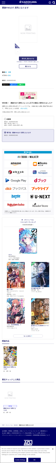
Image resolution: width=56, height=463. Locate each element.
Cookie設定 (28, 435)
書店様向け (44, 431)
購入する (28, 66)
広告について (23, 431)
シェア (14, 84)
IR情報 (10, 431)
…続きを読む (23, 108)
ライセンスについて (33, 431)
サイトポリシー (19, 435)
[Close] (53, 449)
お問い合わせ (41, 433)
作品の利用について (30, 433)
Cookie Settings (20, 460)
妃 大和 (8, 72)
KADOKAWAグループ (17, 433)
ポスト (6, 84)
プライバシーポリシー (8, 435)
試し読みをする (28, 58)
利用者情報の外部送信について (41, 435)
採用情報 (15, 431)
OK (35, 460)
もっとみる (27, 336)
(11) (9, 75)
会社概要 (4, 431)
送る (22, 84)
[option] (10, 359)
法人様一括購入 (6, 433)
